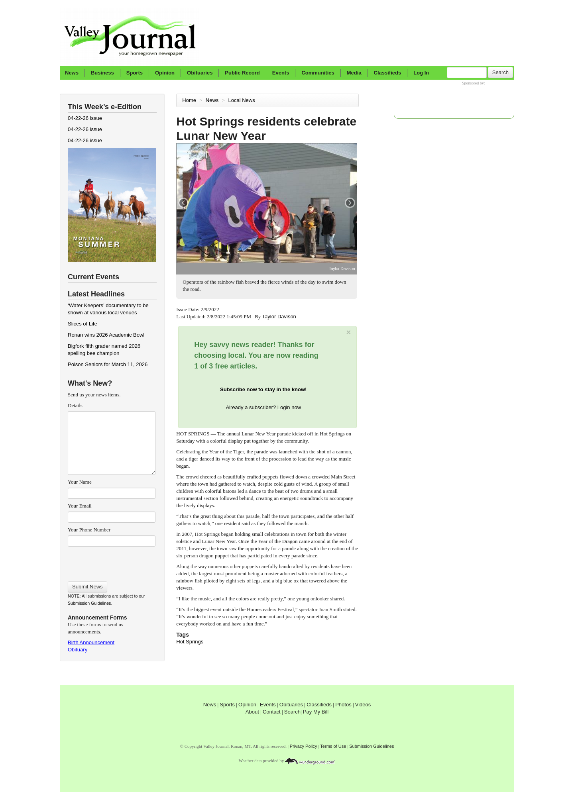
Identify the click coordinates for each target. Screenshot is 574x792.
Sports (134, 73)
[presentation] (111, 561)
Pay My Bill (315, 712)
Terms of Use (333, 746)
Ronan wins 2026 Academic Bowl (106, 335)
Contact (272, 712)
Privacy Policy (303, 746)
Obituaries (199, 73)
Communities (317, 73)
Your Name (80, 482)
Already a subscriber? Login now (263, 407)
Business (102, 73)
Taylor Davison (280, 317)
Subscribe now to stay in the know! (263, 389)
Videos (363, 705)
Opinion (165, 73)
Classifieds (387, 73)
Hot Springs (189, 642)
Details (75, 405)
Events (280, 73)
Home (189, 100)
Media (354, 73)
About (252, 712)
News (72, 73)
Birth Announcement (91, 642)
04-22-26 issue (85, 118)
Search (500, 72)
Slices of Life (82, 324)
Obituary (77, 650)
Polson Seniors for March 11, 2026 (107, 364)
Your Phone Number (89, 530)
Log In (421, 73)
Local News (242, 100)
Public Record (242, 73)
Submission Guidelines (89, 603)
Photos (343, 705)
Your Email (80, 506)
